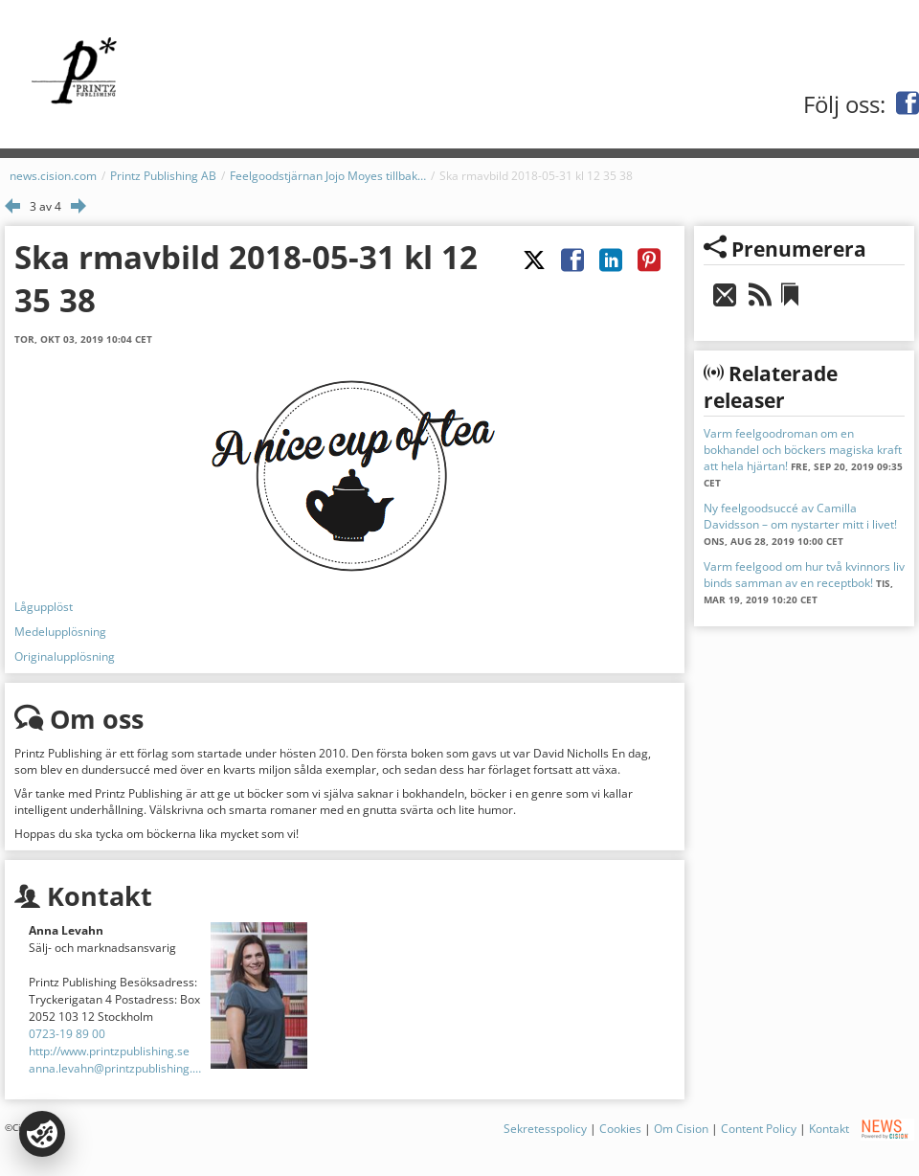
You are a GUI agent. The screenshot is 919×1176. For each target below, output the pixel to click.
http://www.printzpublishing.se (109, 1051)
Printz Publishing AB (163, 176)
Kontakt (829, 1128)
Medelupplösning (60, 631)
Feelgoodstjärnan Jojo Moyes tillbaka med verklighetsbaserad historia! (328, 176)
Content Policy (758, 1128)
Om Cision (681, 1128)
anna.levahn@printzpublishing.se (116, 1068)
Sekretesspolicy (545, 1128)
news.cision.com (53, 176)
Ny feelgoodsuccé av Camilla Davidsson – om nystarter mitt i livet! (800, 516)
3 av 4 (45, 206)
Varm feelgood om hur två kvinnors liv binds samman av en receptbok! (804, 574)
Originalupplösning (64, 656)
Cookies (620, 1128)
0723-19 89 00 (67, 1034)
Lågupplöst (43, 607)
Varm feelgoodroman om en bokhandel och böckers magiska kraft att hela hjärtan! (803, 449)
